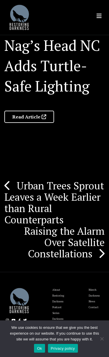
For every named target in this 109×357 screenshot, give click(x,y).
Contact (94, 307)
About (56, 290)
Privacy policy (63, 348)
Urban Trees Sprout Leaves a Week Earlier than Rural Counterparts (54, 202)
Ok (39, 348)
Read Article (29, 117)
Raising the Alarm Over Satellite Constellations (64, 242)
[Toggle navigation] (99, 16)
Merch (93, 290)
